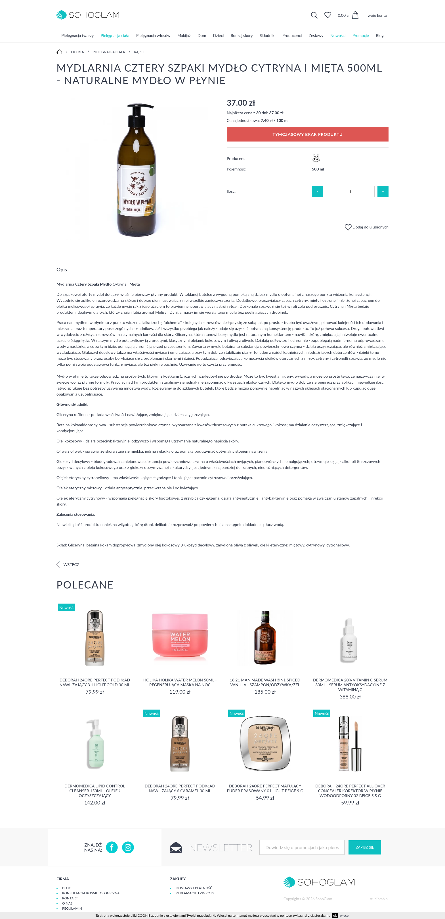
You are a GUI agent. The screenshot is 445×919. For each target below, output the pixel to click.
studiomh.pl (379, 899)
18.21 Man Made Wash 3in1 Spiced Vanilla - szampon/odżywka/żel (265, 682)
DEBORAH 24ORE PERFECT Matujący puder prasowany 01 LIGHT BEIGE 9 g (265, 788)
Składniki (267, 35)
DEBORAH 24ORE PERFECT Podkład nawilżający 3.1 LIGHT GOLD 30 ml (95, 682)
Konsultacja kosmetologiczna (90, 893)
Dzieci (218, 35)
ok (335, 915)
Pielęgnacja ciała (115, 35)
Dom (202, 35)
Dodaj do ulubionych (367, 226)
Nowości (337, 35)
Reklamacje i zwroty (195, 893)
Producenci (292, 35)
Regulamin (72, 908)
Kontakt (70, 898)
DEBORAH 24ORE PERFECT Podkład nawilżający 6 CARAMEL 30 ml (180, 788)
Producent (236, 158)
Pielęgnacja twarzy (77, 35)
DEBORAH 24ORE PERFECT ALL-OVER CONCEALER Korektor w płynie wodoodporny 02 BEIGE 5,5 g (350, 790)
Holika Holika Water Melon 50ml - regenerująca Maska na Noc (180, 682)
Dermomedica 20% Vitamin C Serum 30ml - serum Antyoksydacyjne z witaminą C (350, 684)
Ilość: (231, 191)
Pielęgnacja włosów (153, 35)
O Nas (67, 903)
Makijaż (184, 35)
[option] (137, 169)
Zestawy (316, 35)
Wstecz (67, 564)
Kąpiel (139, 52)
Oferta (77, 52)
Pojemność (236, 169)
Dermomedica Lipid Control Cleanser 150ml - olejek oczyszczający (94, 790)
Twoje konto (376, 15)
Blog (379, 35)
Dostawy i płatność (194, 888)
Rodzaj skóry (242, 35)
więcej (344, 915)
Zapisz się (365, 847)
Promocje (360, 35)
